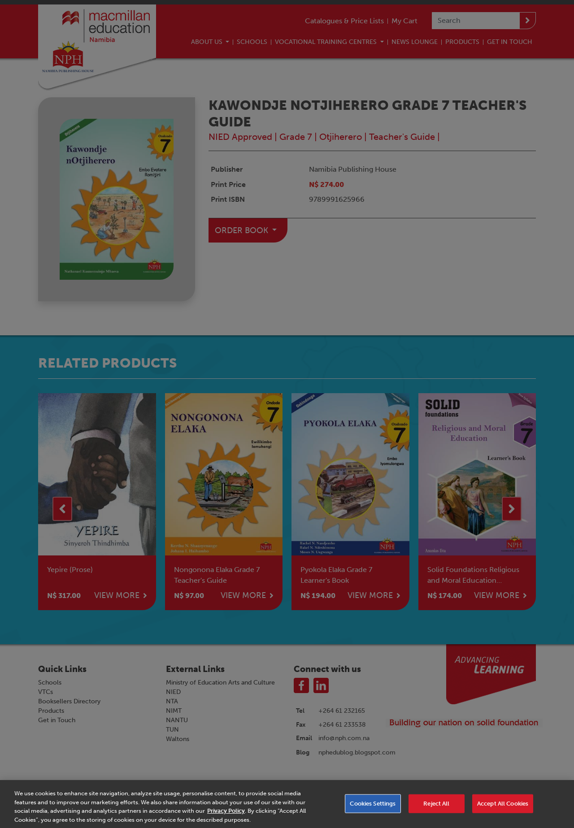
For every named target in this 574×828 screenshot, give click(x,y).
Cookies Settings (373, 810)
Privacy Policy (226, 818)
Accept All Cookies (502, 810)
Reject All (436, 810)
